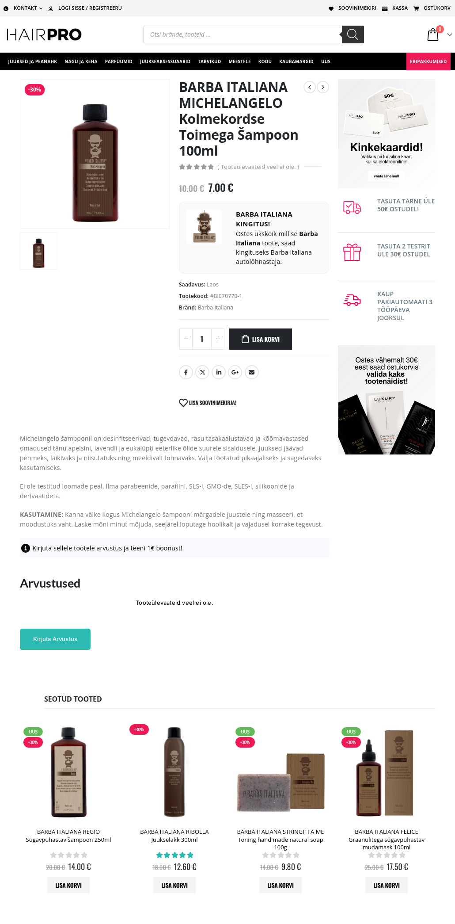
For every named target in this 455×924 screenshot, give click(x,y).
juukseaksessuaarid (165, 61)
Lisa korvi (266, 339)
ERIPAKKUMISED (428, 61)
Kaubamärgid (296, 61)
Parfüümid (119, 61)
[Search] (353, 34)
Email (252, 372)
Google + (235, 372)
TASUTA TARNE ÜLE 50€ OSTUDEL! (406, 205)
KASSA (394, 7)
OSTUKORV (431, 7)
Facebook (186, 372)
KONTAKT (19, 7)
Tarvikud (209, 61)
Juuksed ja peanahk (32, 61)
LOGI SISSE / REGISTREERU (84, 7)
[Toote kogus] (202, 339)
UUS (325, 61)
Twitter (202, 372)
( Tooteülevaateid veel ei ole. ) (258, 167)
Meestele (239, 61)
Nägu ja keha (80, 61)
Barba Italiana (215, 307)
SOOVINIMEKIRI (351, 7)
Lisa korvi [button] (68, 885)
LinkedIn (219, 372)
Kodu (265, 61)
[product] (68, 772)
